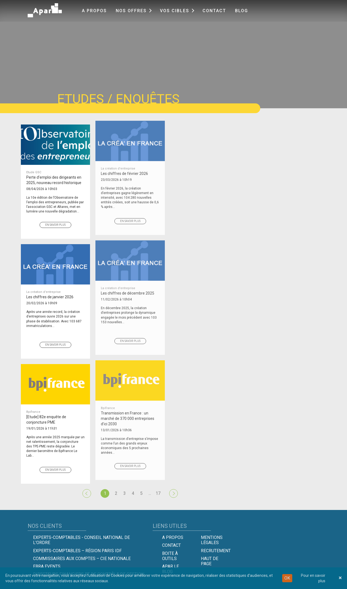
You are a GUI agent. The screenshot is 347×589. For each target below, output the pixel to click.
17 (158, 493)
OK (287, 578)
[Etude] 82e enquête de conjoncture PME (55, 411)
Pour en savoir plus (313, 578)
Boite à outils (170, 556)
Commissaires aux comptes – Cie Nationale (82, 558)
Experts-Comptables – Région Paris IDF (77, 550)
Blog (241, 10)
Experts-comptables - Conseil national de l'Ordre (81, 540)
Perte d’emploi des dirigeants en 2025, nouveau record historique (55, 171)
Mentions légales (212, 540)
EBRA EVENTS (46, 566)
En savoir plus (55, 218)
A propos (94, 10)
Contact (214, 10)
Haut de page (209, 561)
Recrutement (216, 550)
